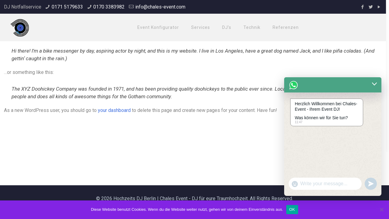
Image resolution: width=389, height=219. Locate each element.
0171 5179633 (67, 7)
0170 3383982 (109, 7)
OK (292, 209)
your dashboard (114, 110)
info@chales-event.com (160, 7)
